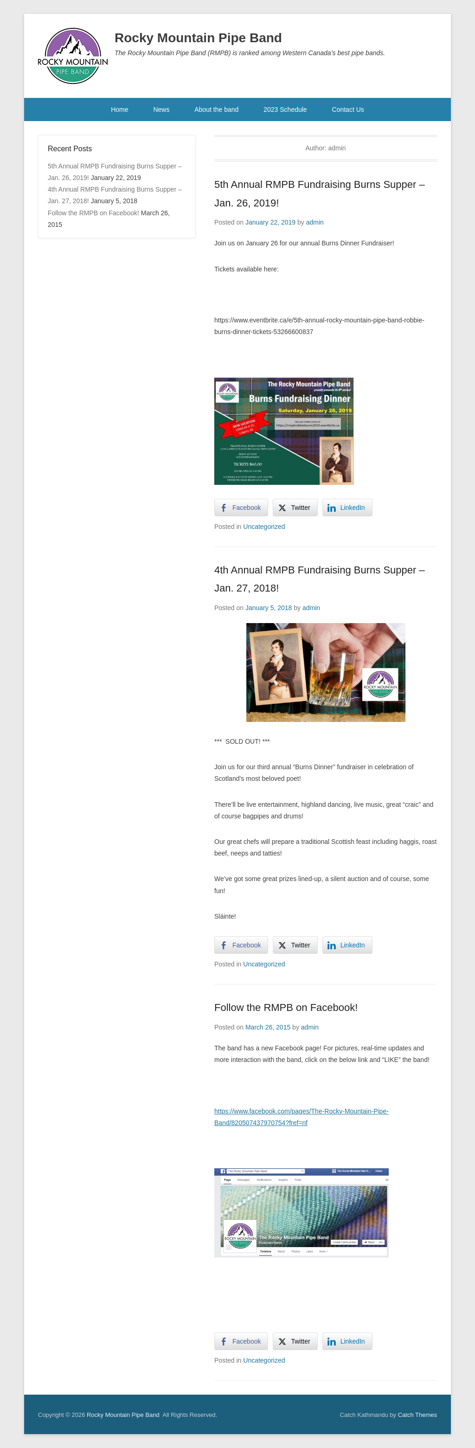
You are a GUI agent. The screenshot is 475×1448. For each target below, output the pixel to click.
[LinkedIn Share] (347, 507)
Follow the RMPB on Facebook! (286, 1007)
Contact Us (348, 109)
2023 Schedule (285, 109)
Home (119, 109)
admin (315, 222)
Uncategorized (264, 526)
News (161, 109)
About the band (216, 109)
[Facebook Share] (241, 507)
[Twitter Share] (295, 507)
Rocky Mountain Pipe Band (198, 38)
